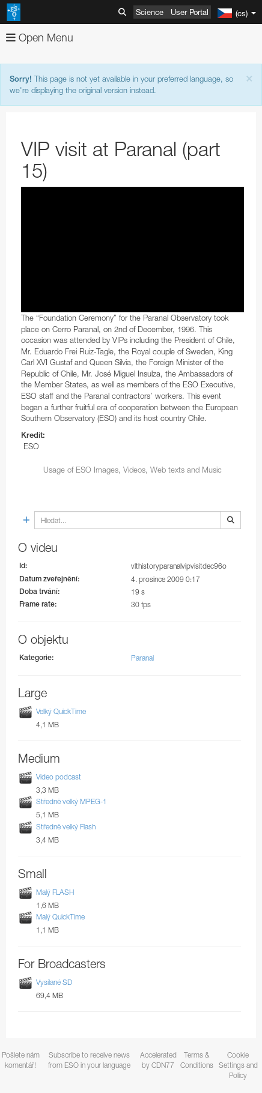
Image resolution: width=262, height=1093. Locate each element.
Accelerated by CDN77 (158, 1060)
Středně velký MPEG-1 (71, 802)
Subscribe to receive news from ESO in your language (89, 1060)
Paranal (142, 657)
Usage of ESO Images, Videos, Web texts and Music (132, 469)
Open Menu (39, 37)
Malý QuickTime (60, 916)
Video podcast (58, 776)
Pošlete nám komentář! (21, 1060)
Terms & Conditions (196, 1060)
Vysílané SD (54, 982)
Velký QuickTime (61, 711)
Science (149, 12)
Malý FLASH (55, 892)
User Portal (190, 12)
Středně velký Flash (66, 826)
